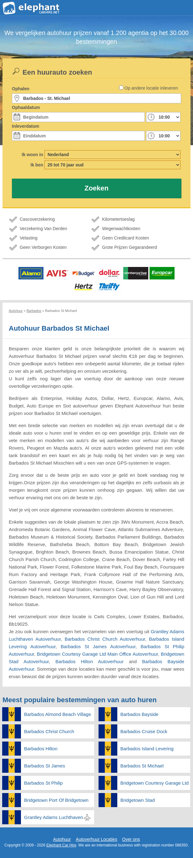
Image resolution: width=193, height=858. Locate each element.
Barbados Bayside (139, 714)
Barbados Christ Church (49, 731)
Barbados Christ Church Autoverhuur (105, 639)
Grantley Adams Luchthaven (53, 817)
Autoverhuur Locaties (96, 839)
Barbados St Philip (43, 783)
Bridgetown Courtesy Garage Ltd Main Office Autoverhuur (97, 654)
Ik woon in (32, 154)
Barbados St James (44, 765)
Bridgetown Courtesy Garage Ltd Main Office (155, 783)
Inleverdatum (25, 126)
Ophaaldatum (26, 107)
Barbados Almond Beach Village (57, 714)
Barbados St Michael (142, 765)
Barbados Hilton (41, 748)
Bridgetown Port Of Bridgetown (56, 800)
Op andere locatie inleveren (151, 88)
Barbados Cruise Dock (143, 731)
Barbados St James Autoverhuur (98, 646)
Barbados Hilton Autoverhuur (89, 661)
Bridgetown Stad (137, 800)
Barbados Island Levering (147, 748)
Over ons (131, 839)
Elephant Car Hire (61, 845)
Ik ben (37, 164)
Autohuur (62, 839)
